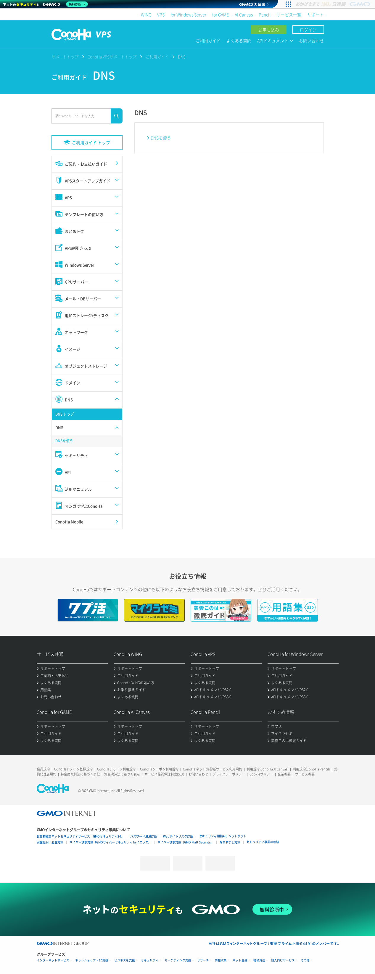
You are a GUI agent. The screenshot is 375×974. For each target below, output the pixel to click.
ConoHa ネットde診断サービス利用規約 (212, 769)
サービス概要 (305, 774)
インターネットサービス (53, 960)
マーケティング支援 (178, 960)
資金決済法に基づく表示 (122, 774)
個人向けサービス (283, 960)
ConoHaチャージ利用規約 (116, 769)
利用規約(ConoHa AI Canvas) (267, 769)
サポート (315, 14)
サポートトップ (64, 56)
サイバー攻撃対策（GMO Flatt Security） (185, 842)
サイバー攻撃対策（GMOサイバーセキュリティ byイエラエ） (110, 842)
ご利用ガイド (208, 40)
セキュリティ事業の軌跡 (263, 842)
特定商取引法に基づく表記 (80, 774)
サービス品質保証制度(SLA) (164, 774)
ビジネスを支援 (124, 960)
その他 (305, 960)
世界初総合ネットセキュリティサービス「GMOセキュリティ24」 (80, 836)
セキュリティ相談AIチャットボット (222, 836)
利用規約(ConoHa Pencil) (311, 769)
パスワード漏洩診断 (143, 836)
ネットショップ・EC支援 (91, 960)
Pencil (265, 14)
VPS (161, 14)
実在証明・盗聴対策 (50, 842)
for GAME (220, 14)
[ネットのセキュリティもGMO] (45, 4)
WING (146, 14)
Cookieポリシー (261, 774)
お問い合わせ (311, 40)
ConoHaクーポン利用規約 (159, 769)
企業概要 (284, 774)
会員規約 (43, 769)
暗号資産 (259, 960)
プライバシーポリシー (229, 774)
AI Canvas (244, 14)
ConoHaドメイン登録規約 (73, 769)
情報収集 (221, 960)
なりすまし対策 (230, 842)
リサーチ (203, 960)
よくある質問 (238, 40)
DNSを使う (161, 138)
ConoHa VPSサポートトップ (112, 56)
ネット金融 (240, 960)
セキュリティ (150, 960)
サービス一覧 (288, 14)
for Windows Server (188, 14)
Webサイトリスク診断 (178, 836)
